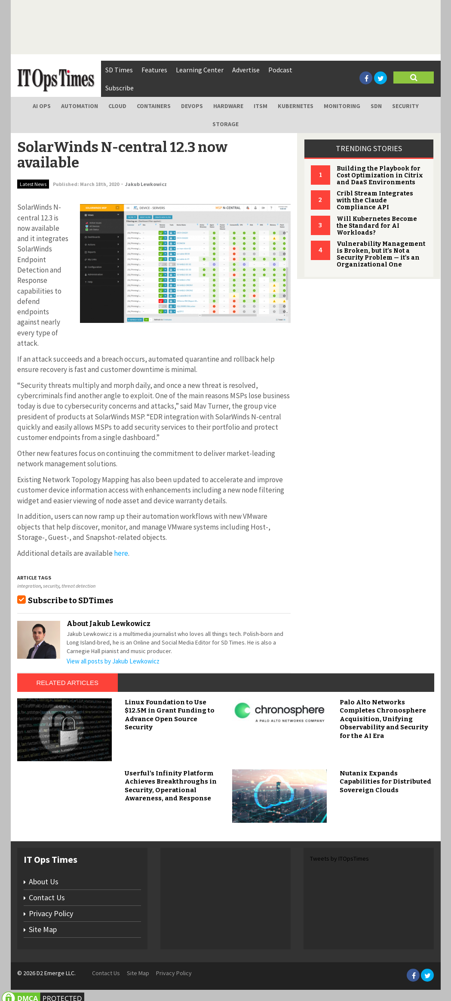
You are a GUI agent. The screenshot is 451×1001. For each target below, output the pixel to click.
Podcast (280, 69)
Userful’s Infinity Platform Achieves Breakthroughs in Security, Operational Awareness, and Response (171, 786)
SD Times (119, 69)
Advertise (246, 69)
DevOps (192, 106)
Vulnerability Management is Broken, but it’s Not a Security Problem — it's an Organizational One (381, 254)
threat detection (78, 586)
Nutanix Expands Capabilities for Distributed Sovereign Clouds (385, 781)
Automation (79, 106)
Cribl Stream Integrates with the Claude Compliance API (375, 200)
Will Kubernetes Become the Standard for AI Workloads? (377, 225)
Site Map (43, 929)
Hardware (228, 106)
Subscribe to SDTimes (70, 600)
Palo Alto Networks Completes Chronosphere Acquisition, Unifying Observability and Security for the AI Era (384, 719)
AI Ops (42, 106)
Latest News (33, 184)
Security (405, 106)
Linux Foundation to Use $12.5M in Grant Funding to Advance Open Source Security (170, 714)
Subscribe (119, 88)
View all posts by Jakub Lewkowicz (113, 661)
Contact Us (47, 897)
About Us (43, 881)
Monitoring (342, 106)
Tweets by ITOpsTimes (339, 858)
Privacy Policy (51, 913)
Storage (225, 124)
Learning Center (200, 69)
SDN (376, 106)
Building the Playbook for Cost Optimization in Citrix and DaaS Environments (380, 175)
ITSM (260, 106)
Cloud (117, 106)
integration (29, 586)
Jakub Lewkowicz (146, 184)
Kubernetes (295, 106)
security (51, 586)
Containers (154, 106)
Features (154, 69)
